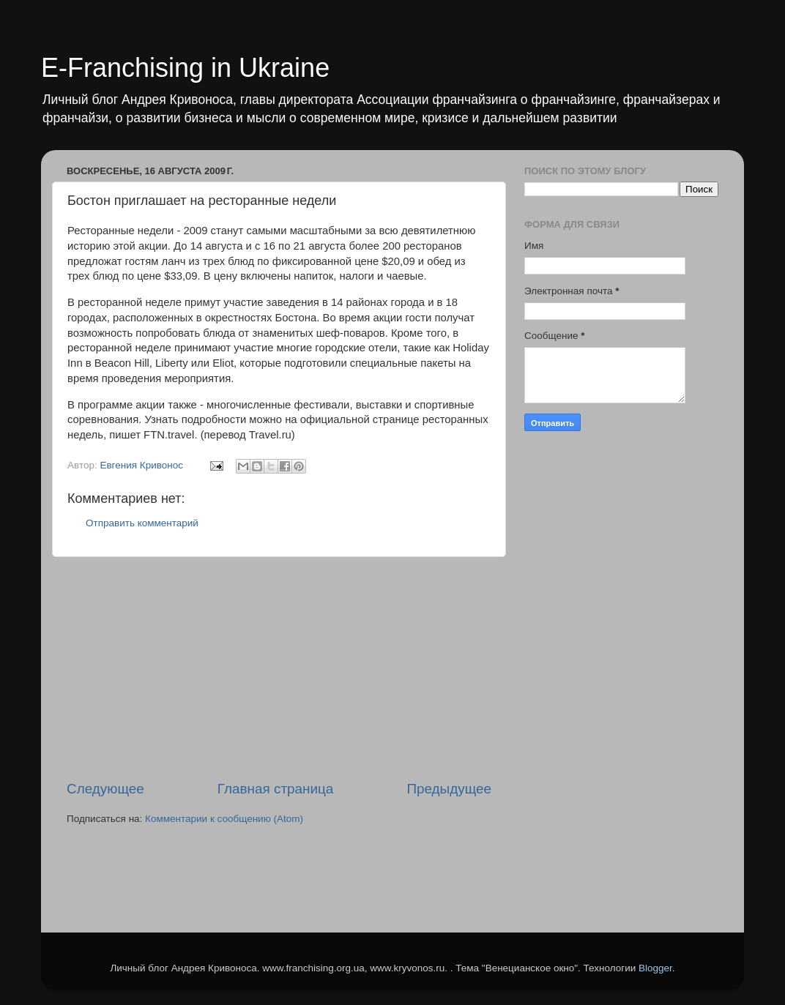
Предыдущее (448, 788)
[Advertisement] (279, 668)
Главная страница (275, 788)
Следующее (105, 788)
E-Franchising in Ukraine (185, 68)
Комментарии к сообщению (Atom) (224, 818)
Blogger (655, 968)
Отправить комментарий (142, 523)
